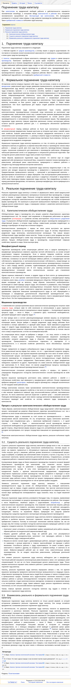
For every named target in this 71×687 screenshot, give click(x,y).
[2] (45, 367)
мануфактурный (9, 129)
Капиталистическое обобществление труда (22, 34)
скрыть (13, 24)
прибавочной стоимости (14, 20)
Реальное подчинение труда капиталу (16, 32)
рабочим (54, 13)
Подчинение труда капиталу (13, 28)
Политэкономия (14, 673)
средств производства (26, 51)
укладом (21, 280)
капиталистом (43, 13)
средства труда (7, 308)
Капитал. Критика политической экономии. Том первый (26, 655)
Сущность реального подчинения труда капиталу (23, 36)
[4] (50, 628)
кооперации (17, 218)
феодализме (6, 86)
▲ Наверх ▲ (12, 682)
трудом (53, 58)
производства (6, 61)
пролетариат (21, 382)
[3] (2, 432)
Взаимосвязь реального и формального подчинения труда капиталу (29, 38)
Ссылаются (38, 3)
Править (14, 3)
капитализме (10, 11)
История (22, 3)
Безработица (55, 502)
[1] (34, 314)
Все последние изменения (55, 682)
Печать (29, 3)
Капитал (6, 58)
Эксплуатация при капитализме (41, 16)
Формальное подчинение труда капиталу (17, 30)
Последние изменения (35, 682)
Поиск (23, 682)
